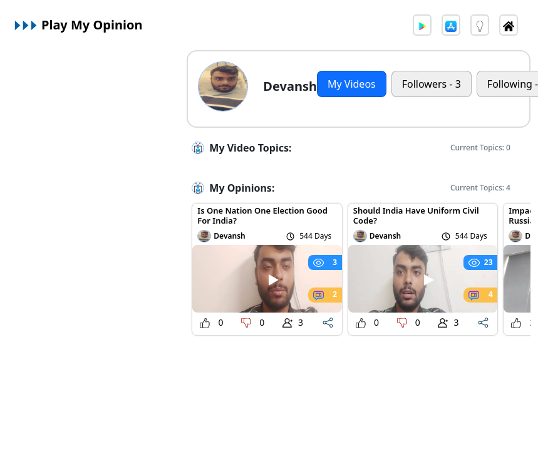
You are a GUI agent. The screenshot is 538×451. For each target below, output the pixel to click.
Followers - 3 (431, 84)
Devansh (229, 236)
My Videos (352, 84)
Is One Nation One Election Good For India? (262, 215)
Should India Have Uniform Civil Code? (416, 215)
